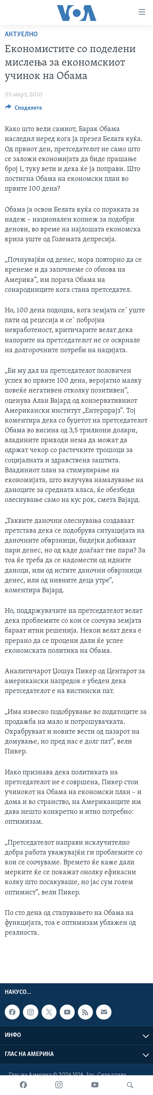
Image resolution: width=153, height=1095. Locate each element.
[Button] (23, 109)
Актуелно (21, 34)
